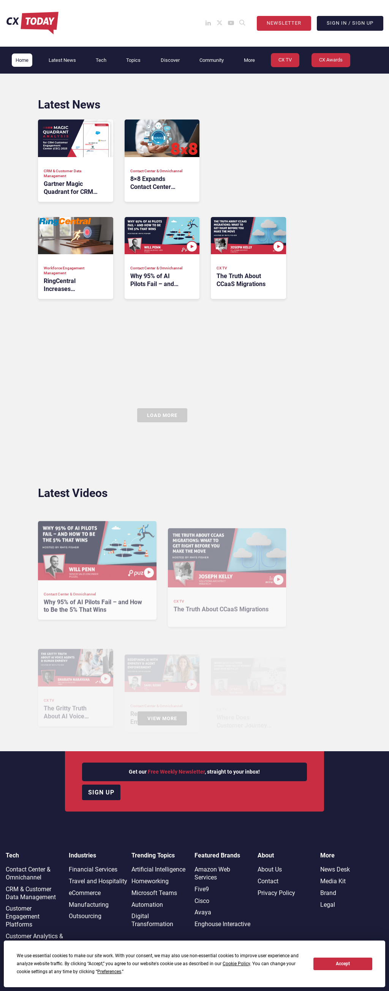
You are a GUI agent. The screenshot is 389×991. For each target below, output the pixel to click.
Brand (328, 893)
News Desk (335, 869)
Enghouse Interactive (222, 924)
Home (22, 60)
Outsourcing (85, 916)
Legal (327, 904)
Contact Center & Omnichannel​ (28, 873)
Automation (147, 904)
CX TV (285, 60)
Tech (101, 60)
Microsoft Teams (154, 893)
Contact (268, 881)
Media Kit (333, 881)
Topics (133, 60)
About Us (270, 869)
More (249, 60)
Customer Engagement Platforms (23, 916)
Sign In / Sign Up (350, 23)
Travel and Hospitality (98, 881)
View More (162, 718)
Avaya (202, 912)
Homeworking (150, 881)
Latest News (62, 60)
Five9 (201, 889)
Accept (343, 963)
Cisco (201, 900)
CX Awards (331, 60)
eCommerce (85, 893)
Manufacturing (89, 904)
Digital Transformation (152, 920)
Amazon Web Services (212, 873)
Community (211, 60)
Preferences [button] (109, 971)
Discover (170, 60)
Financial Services (93, 869)
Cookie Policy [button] (236, 963)
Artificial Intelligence (158, 869)
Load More (162, 415)
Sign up (101, 792)
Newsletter (284, 23)
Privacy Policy (276, 893)
